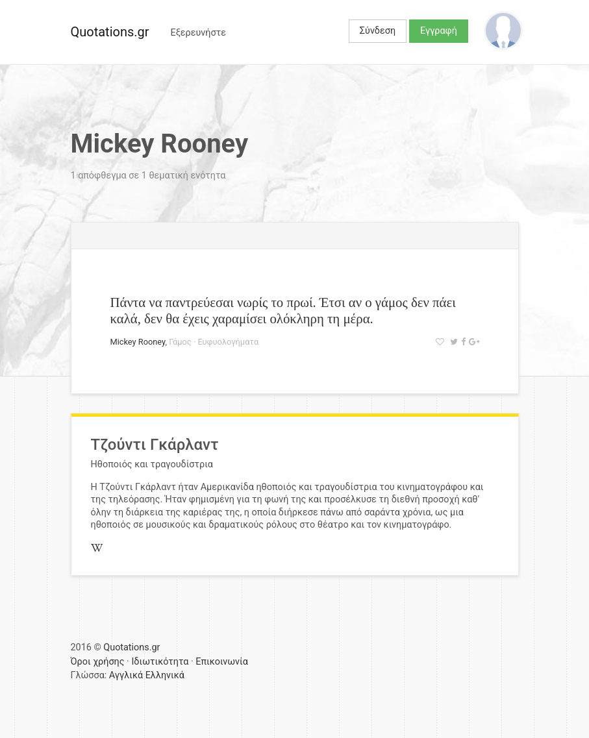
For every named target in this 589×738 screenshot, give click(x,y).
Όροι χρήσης (98, 661)
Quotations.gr (110, 32)
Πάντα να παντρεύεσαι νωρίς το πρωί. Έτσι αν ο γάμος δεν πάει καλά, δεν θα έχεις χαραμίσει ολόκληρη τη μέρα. (283, 310)
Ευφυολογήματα (227, 342)
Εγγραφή (438, 30)
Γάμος (180, 342)
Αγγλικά (126, 675)
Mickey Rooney (138, 342)
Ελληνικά (164, 675)
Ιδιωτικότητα (159, 661)
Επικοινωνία (221, 661)
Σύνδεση (377, 30)
